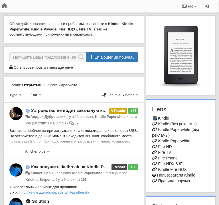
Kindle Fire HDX (172, 169)
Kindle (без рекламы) (177, 124)
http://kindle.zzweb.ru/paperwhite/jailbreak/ (54, 192)
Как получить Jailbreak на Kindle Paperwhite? (78, 166)
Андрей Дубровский (48, 117)
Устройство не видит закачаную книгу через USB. (83, 110)
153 (84, 180)
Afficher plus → (37, 151)
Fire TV (164, 152)
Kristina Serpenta (39, 180)
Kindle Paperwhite (62, 85)
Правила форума (174, 181)
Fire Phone (167, 158)
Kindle (163, 118)
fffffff (42, 123)
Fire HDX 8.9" (170, 163)
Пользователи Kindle (176, 175)
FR (189, 6)
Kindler (36, 173)
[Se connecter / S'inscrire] (207, 6)
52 (76, 123)
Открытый (32, 85)
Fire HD (165, 146)
